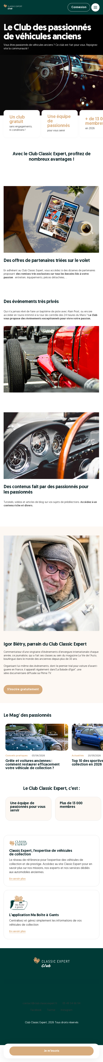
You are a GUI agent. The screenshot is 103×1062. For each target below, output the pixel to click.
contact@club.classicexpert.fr (40, 1003)
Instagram (66, 1010)
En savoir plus (17, 879)
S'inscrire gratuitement (23, 689)
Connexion (78, 7)
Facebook (36, 1010)
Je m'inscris (51, 1051)
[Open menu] (95, 7)
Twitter (51, 1010)
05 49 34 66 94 (71, 1003)
